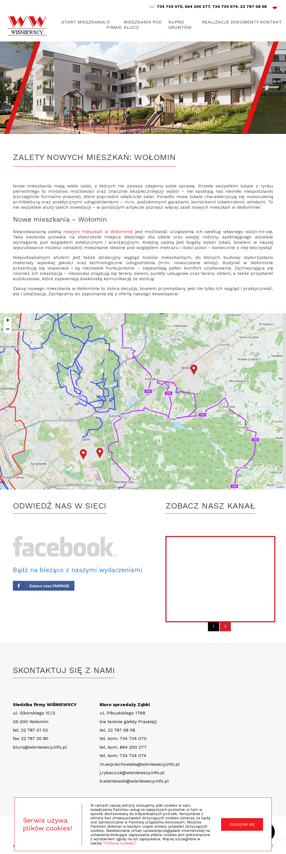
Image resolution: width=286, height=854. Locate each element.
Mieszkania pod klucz (145, 24)
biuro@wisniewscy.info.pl (40, 747)
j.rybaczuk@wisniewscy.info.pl (132, 772)
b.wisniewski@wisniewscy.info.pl (134, 781)
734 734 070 (169, 6)
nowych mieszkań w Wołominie (98, 231)
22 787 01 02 (34, 730)
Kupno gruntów (179, 24)
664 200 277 (197, 6)
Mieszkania (94, 22)
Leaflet (280, 487)
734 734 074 (225, 6)
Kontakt (271, 22)
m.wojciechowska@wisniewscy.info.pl (140, 764)
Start (69, 22)
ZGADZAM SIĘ (242, 824)
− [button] (8, 329)
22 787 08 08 (253, 6)
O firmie (119, 24)
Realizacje (210, 22)
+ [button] (8, 321)
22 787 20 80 (34, 738)
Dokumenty (242, 22)
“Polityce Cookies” (119, 843)
